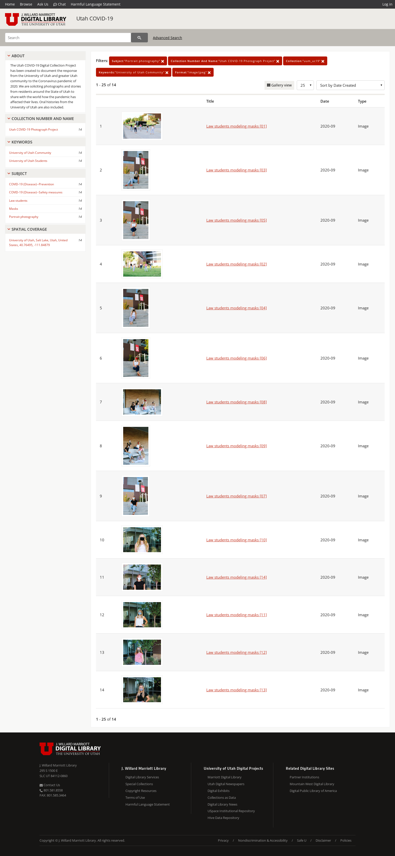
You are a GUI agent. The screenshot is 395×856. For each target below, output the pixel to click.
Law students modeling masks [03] (236, 169)
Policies (345, 840)
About (18, 55)
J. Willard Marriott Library (58, 765)
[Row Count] (305, 85)
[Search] (68, 37)
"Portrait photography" (138, 61)
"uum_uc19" (305, 61)
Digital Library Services (142, 777)
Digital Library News (222, 804)
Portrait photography (23, 217)
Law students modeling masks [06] (236, 358)
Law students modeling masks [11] (236, 614)
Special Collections (139, 784)
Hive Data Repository (223, 817)
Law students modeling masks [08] (236, 401)
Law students (18, 200)
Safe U (301, 840)
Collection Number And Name (43, 118)
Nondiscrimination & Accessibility (263, 840)
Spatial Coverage (29, 229)
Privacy (223, 840)
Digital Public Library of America (313, 790)
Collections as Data (222, 797)
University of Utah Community (30, 153)
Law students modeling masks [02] (236, 264)
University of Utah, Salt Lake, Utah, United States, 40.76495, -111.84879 (38, 242)
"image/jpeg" (193, 72)
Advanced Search (167, 37)
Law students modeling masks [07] (236, 495)
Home (10, 4)
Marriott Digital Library (225, 777)
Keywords (22, 141)
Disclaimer (323, 840)
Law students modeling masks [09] (236, 445)
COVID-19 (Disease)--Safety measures (35, 192)
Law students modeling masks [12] (236, 652)
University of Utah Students (28, 161)
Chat (59, 4)
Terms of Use (135, 797)
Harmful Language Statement (95, 4)
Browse (26, 4)
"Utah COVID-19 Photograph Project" (225, 61)
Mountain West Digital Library (312, 784)
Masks (13, 208)
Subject (19, 173)
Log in (387, 4)
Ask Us (42, 4)
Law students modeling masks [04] (236, 307)
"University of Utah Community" (134, 72)
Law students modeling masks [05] (236, 220)
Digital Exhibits (218, 790)
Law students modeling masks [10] (236, 539)
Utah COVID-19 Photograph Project (33, 129)
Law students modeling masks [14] (236, 577)
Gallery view (281, 85)
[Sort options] (350, 85)
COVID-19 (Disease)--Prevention (31, 184)
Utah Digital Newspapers (226, 784)
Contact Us (50, 785)
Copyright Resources (140, 790)
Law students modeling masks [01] (236, 126)
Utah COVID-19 (94, 18)
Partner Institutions (304, 777)
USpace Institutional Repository (231, 811)
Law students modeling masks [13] (236, 689)
